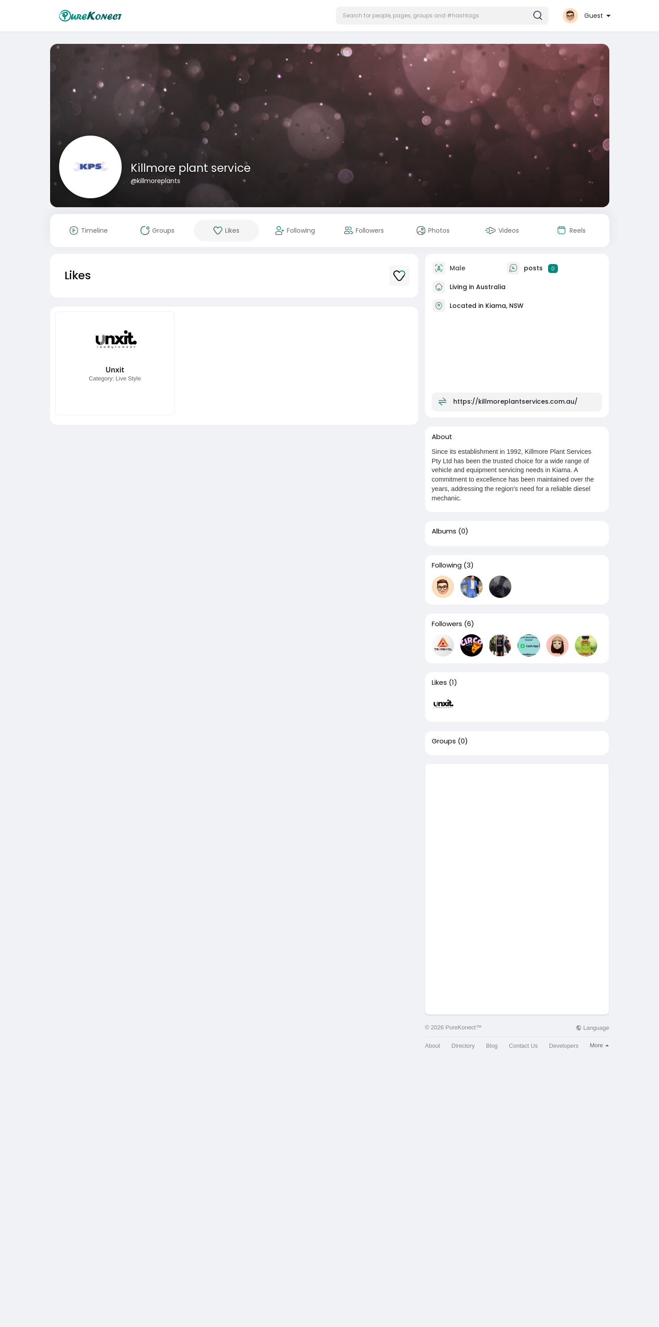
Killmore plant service (191, 168)
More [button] (599, 1045)
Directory (463, 1046)
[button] (442, 16)
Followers (447, 623)
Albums (444, 531)
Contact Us (523, 1046)
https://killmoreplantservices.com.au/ (515, 401)
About (432, 1046)
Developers (563, 1046)
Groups (444, 741)
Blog (491, 1046)
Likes (439, 682)
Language (592, 1028)
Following (447, 565)
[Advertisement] (517, 826)
